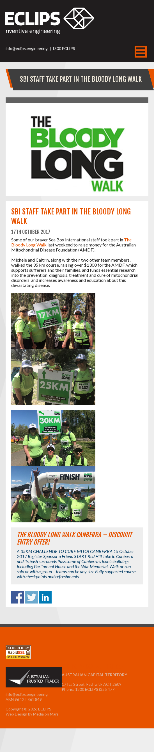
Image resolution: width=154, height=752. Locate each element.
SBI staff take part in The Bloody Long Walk (81, 79)
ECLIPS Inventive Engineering (50, 26)
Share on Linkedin (45, 597)
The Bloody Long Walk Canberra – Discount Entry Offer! (74, 538)
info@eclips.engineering (27, 48)
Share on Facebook (17, 597)
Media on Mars (46, 714)
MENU (140, 52)
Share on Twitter (31, 597)
